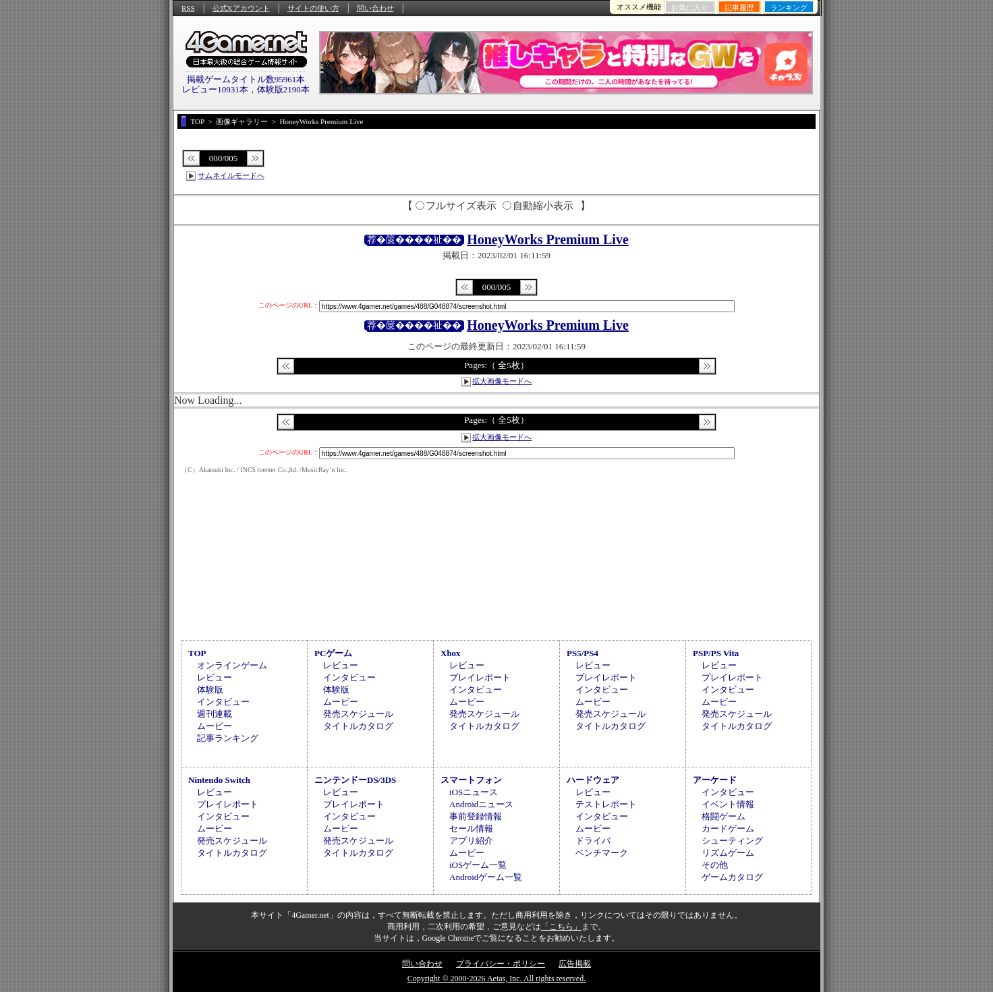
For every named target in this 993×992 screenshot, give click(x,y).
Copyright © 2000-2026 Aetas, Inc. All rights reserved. (496, 978)
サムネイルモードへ (231, 175)
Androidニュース (481, 804)
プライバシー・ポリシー (500, 963)
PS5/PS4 (582, 653)
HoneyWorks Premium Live (548, 239)
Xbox (451, 653)
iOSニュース (473, 792)
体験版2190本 (283, 89)
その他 (715, 865)
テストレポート (606, 804)
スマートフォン (471, 780)
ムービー (214, 726)
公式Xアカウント (241, 8)
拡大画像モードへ (502, 381)
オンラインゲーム (232, 665)
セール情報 (471, 828)
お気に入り (689, 7)
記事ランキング (227, 738)
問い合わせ (375, 8)
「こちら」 (561, 926)
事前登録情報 (475, 816)
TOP (197, 653)
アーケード (715, 780)
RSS (188, 8)
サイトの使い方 (313, 8)
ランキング (788, 7)
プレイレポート (480, 677)
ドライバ (593, 841)
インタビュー (223, 702)
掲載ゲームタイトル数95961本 (246, 79)
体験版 (210, 689)
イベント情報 (728, 804)
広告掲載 (575, 963)
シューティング (732, 841)
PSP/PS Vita (716, 653)
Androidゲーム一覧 (485, 877)
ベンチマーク (601, 853)
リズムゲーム (728, 853)
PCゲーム (333, 653)
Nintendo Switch (219, 780)
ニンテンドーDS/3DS (355, 780)
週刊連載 (214, 714)
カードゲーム (728, 828)
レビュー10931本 (215, 89)
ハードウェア (593, 780)
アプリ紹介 (471, 841)
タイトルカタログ (358, 726)
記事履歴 (739, 7)
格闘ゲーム (723, 816)
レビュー (214, 677)
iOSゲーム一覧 (478, 865)
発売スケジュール (358, 714)
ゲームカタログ (732, 877)
